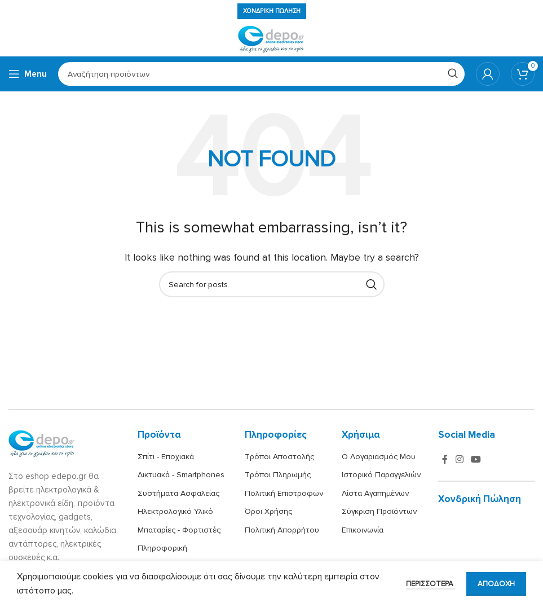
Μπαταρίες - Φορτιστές (179, 530)
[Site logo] (271, 39)
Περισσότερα (430, 583)
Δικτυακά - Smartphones (181, 475)
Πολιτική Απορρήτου (282, 530)
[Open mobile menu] (27, 74)
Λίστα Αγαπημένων (375, 493)
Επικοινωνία (362, 530)
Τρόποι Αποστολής (279, 456)
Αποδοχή (496, 583)
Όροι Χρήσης (268, 511)
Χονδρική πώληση (272, 11)
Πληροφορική (162, 548)
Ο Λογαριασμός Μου (379, 456)
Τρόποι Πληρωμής (278, 475)
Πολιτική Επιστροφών (284, 493)
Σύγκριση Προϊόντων (379, 511)
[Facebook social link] (445, 459)
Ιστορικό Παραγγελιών (381, 475)
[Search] (261, 74)
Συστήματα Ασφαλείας (178, 493)
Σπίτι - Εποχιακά (166, 456)
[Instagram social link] (459, 459)
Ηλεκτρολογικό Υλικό (175, 511)
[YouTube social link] (476, 459)
